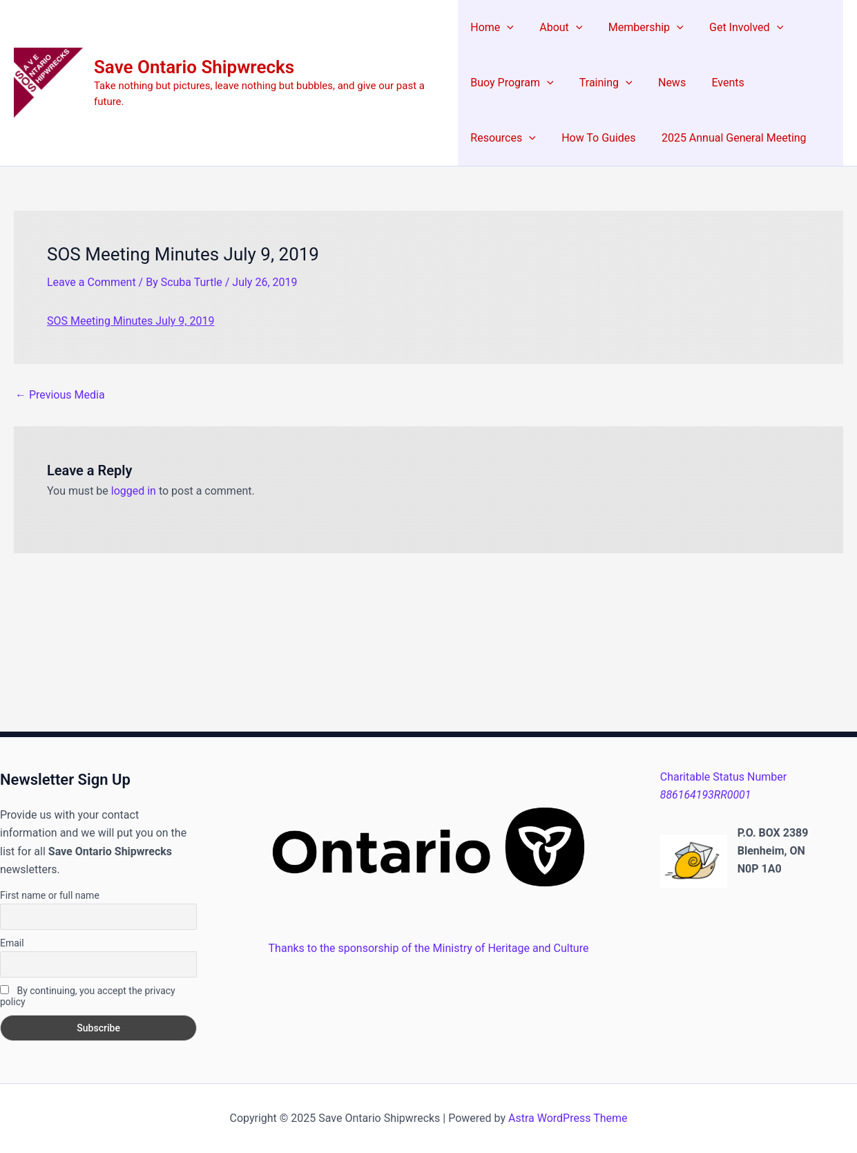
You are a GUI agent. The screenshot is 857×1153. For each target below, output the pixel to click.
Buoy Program (511, 83)
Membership (638, 27)
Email (12, 943)
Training (602, 83)
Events (717, 82)
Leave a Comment (91, 282)
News (664, 82)
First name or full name (49, 895)
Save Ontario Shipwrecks (194, 67)
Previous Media (60, 395)
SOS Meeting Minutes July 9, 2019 (130, 320)
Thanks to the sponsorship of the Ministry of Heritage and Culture (429, 948)
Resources (788, 83)
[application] (507, 27)
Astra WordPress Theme (567, 1118)
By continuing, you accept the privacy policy (87, 996)
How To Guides (507, 137)
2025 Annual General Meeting (639, 137)
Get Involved (735, 27)
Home (492, 27)
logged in (133, 490)
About (557, 27)
